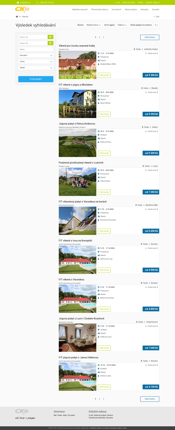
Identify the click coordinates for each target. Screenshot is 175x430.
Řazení (81, 25)
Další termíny (104, 75)
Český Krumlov (152, 322)
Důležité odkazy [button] (153, 2)
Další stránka (150, 37)
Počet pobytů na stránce (141, 25)
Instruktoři (116, 9)
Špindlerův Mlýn (152, 205)
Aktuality (144, 9)
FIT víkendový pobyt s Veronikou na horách (83, 201)
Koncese (109, 418)
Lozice (155, 166)
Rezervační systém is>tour (118, 428)
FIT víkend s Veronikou (71, 279)
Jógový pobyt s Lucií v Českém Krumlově (81, 318)
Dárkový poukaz (128, 2)
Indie (65, 415)
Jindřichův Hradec (151, 49)
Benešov (154, 244)
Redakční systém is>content (99, 428)
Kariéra (140, 2)
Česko (138, 49)
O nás (117, 2)
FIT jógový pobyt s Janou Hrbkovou (78, 357)
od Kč (151, 75)
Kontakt (155, 9)
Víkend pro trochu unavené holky (77, 45)
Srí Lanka (71, 415)
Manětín (155, 88)
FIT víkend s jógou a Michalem (76, 84)
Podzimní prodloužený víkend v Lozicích (81, 162)
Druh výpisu (109, 25)
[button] (35, 55)
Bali (55, 415)
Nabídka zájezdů (80, 9)
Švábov (155, 127)
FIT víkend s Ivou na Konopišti (75, 240)
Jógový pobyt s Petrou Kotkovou (77, 123)
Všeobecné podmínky (97, 418)
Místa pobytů (131, 9)
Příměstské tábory (99, 9)
